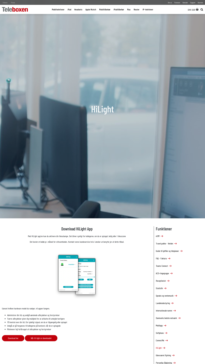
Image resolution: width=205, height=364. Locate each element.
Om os (170, 2)
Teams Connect (163, 265)
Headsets (78, 9)
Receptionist (162, 280)
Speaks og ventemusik (166, 295)
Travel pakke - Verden (166, 243)
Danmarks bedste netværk (168, 318)
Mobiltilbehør (104, 9)
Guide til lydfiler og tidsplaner (169, 250)
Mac (129, 9)
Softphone (161, 332)
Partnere (177, 2)
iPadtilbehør (119, 9)
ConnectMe (162, 340)
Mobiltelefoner (58, 9)
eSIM (159, 236)
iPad (69, 9)
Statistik (161, 288)
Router (136, 9)
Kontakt (185, 2)
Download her (13, 338)
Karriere (200, 2)
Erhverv (5, 2)
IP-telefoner (148, 9)
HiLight (160, 347)
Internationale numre (166, 310)
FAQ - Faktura (163, 258)
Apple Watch (90, 9)
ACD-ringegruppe (164, 273)
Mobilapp (161, 325)
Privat (13, 2)
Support (192, 2)
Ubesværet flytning (165, 355)
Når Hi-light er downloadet (41, 338)
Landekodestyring (164, 303)
